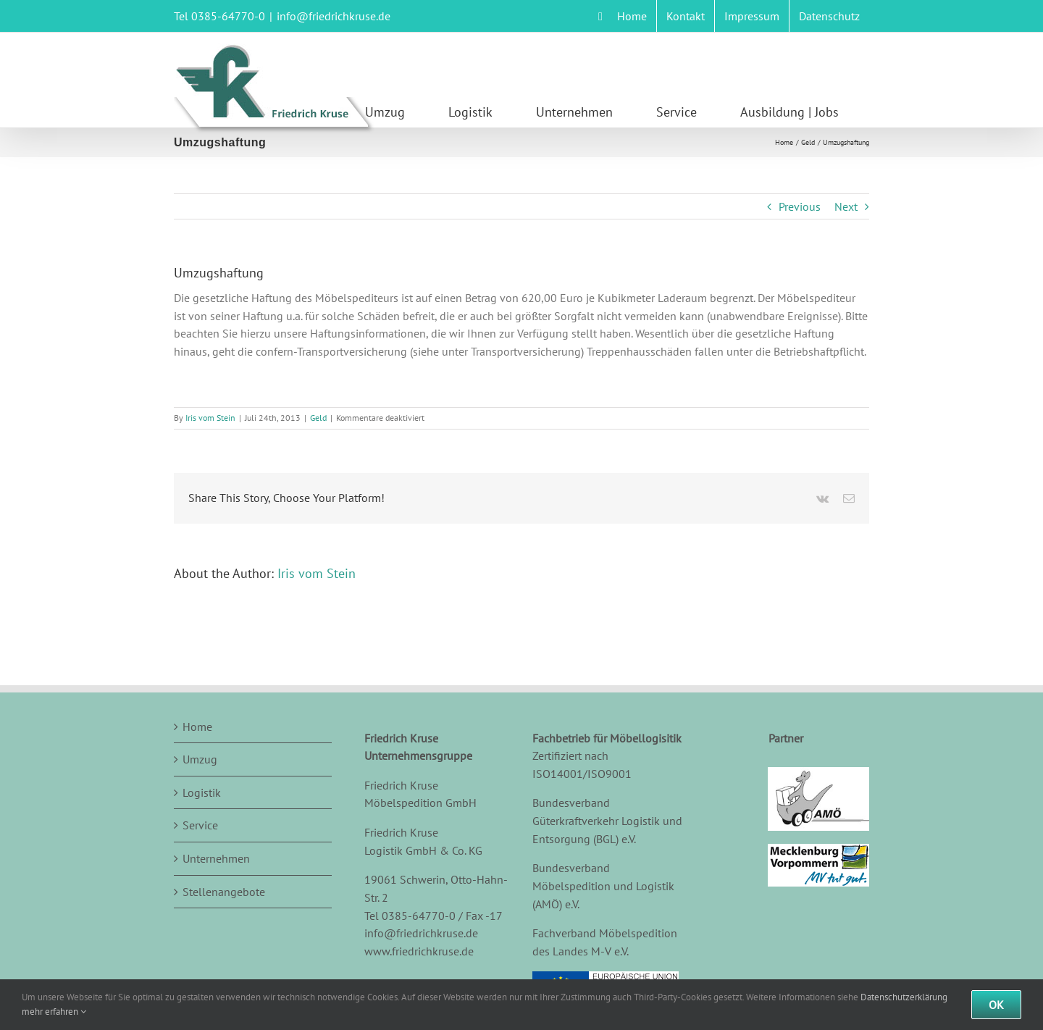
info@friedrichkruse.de (333, 16)
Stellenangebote (224, 891)
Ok (996, 1004)
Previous (800, 206)
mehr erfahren (54, 1011)
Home (197, 726)
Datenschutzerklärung (903, 997)
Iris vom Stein (210, 417)
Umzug (200, 759)
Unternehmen (216, 858)
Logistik (202, 792)
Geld (318, 417)
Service (200, 825)
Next (846, 206)
